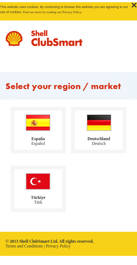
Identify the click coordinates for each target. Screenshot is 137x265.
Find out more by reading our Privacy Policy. (52, 12)
